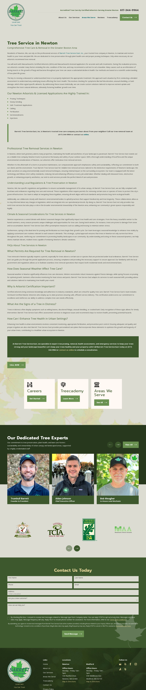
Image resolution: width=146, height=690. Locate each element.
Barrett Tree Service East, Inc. (71, 53)
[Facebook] (130, 664)
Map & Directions (69, 681)
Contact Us (47, 685)
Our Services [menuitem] (74, 17)
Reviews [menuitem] (101, 17)
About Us (46, 668)
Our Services (48, 672)
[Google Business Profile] (120, 664)
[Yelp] (125, 664)
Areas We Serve (49, 676)
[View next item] (77, 548)
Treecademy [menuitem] (112, 17)
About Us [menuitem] (62, 17)
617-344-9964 (129, 10)
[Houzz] (125, 669)
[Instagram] (135, 664)
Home (45, 664)
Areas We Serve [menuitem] (88, 17)
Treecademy (48, 681)
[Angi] (120, 669)
